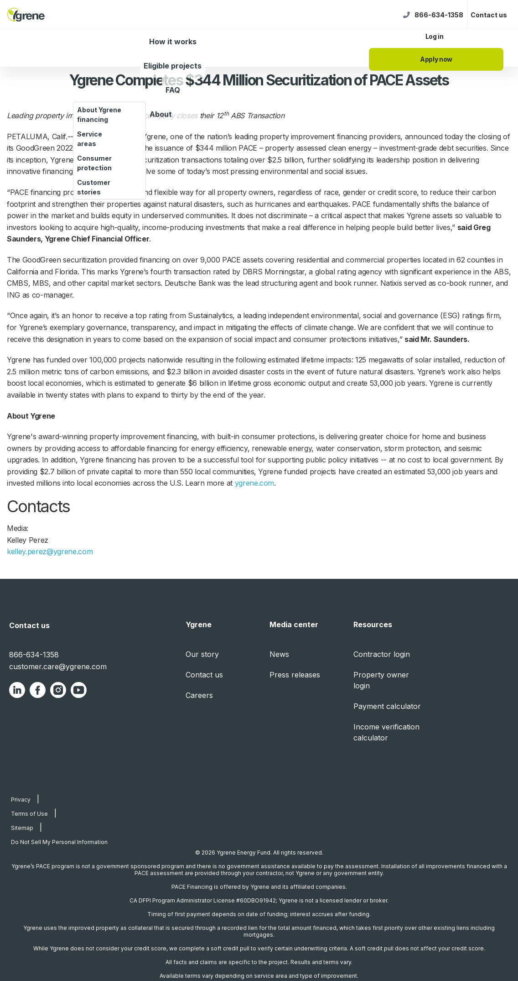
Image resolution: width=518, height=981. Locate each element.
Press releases (294, 674)
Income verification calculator (386, 732)
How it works (173, 41)
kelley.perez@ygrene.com (50, 551)
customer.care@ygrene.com (58, 666)
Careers (199, 695)
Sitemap (22, 827)
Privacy (21, 799)
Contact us (489, 15)
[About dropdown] (182, 121)
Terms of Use (29, 813)
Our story (202, 654)
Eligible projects (173, 65)
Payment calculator (387, 706)
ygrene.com (255, 483)
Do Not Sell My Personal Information (59, 842)
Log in (434, 36)
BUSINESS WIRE (105, 136)
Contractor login (381, 654)
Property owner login (381, 680)
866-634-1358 (438, 15)
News (279, 654)
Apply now (436, 59)
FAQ (173, 89)
